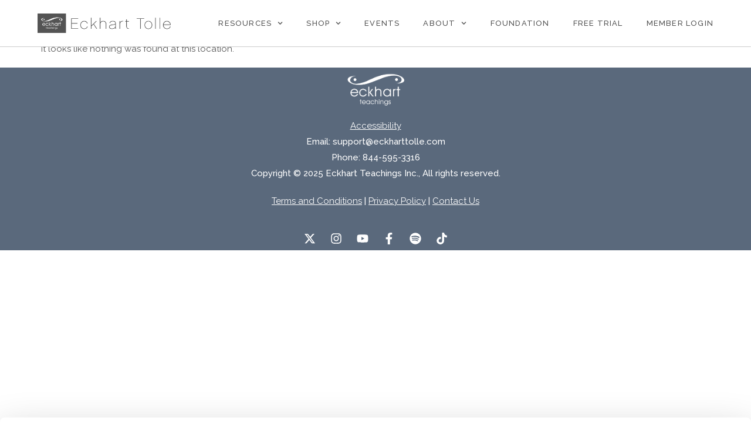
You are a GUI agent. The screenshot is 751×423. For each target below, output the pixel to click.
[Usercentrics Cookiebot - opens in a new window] (76, 400)
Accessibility (375, 125)
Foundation (520, 23)
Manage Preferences (197, 400)
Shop (323, 23)
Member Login (680, 23)
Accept (653, 341)
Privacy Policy (397, 201)
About (444, 23)
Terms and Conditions (317, 201)
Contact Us (455, 201)
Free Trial (598, 23)
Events (382, 23)
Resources (250, 23)
